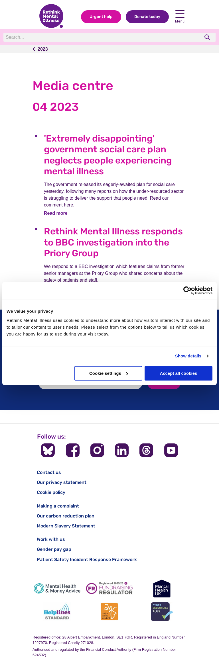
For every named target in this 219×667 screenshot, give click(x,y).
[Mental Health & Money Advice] (57, 588)
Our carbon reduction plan (65, 516)
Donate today (147, 16)
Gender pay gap (54, 549)
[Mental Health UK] (162, 588)
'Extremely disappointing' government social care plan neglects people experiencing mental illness (108, 155)
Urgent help (101, 16)
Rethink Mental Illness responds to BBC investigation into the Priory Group (113, 242)
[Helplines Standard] (57, 611)
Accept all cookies (178, 373)
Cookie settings (108, 373)
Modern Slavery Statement (66, 526)
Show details (188, 355)
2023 (43, 49)
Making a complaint (58, 506)
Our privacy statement (61, 482)
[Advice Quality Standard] (109, 611)
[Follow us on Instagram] (97, 450)
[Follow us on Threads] (146, 450)
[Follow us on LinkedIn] (122, 450)
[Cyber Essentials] (162, 611)
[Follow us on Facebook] (73, 450)
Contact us (49, 472)
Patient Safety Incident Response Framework (87, 559)
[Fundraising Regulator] (109, 588)
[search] (208, 37)
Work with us (51, 539)
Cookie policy (51, 492)
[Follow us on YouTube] (171, 450)
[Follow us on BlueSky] (48, 450)
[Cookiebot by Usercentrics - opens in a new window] (187, 290)
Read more (56, 213)
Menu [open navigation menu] (180, 16)
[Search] (81, 37)
